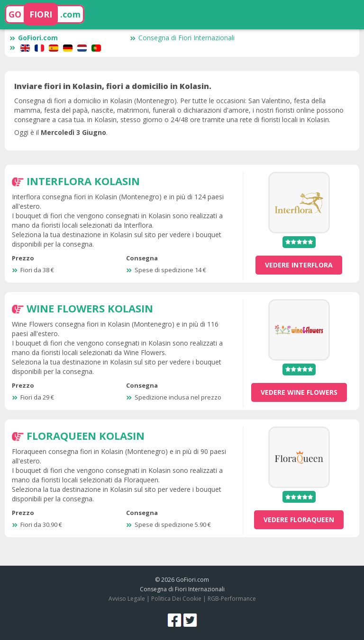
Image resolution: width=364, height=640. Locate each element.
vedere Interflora (299, 264)
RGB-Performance (232, 599)
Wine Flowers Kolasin (90, 308)
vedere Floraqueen (299, 519)
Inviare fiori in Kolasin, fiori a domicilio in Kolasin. (112, 86)
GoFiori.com (33, 37)
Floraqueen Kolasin (86, 435)
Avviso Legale (127, 599)
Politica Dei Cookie (176, 599)
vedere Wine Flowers (299, 392)
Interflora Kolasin (83, 181)
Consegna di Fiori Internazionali (182, 37)
